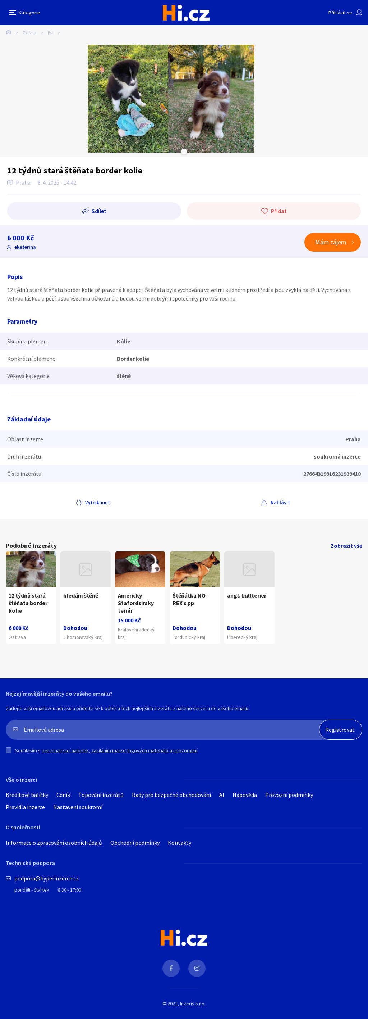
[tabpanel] (128, 99)
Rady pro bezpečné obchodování (171, 794)
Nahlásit (280, 502)
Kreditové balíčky (27, 794)
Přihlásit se (340, 12)
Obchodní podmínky (135, 842)
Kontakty (179, 842)
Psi (50, 32)
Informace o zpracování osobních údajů (54, 842)
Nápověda (245, 794)
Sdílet (99, 211)
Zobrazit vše (346, 545)
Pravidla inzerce (25, 807)
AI (221, 794)
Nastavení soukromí (77, 807)
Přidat (279, 211)
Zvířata (29, 32)
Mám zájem (330, 242)
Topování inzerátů (101, 794)
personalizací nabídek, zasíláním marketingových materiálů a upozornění (119, 750)
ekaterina (25, 247)
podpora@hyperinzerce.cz (46, 878)
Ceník (63, 794)
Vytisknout (97, 502)
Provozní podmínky (289, 794)
